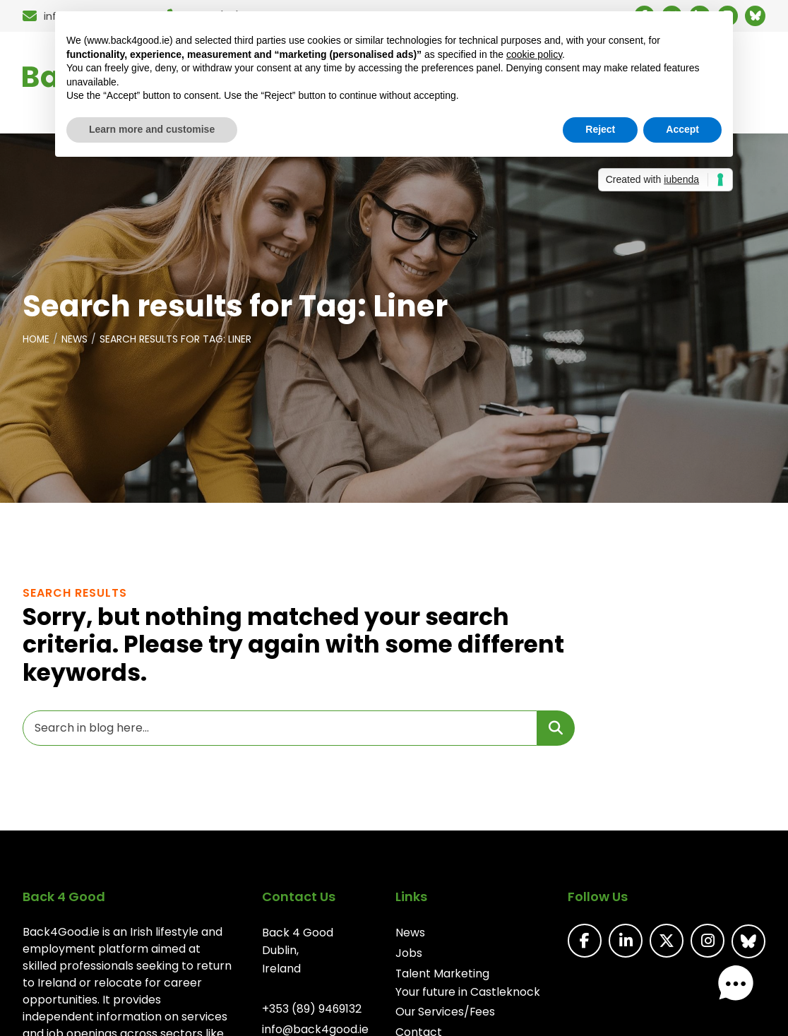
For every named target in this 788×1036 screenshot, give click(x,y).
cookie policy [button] (534, 54)
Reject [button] (600, 129)
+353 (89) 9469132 (311, 1012)
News (76, 343)
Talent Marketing (442, 976)
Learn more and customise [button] (152, 129)
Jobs (408, 956)
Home (37, 343)
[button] (744, 992)
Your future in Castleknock (468, 994)
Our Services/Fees (445, 1014)
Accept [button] (682, 129)
